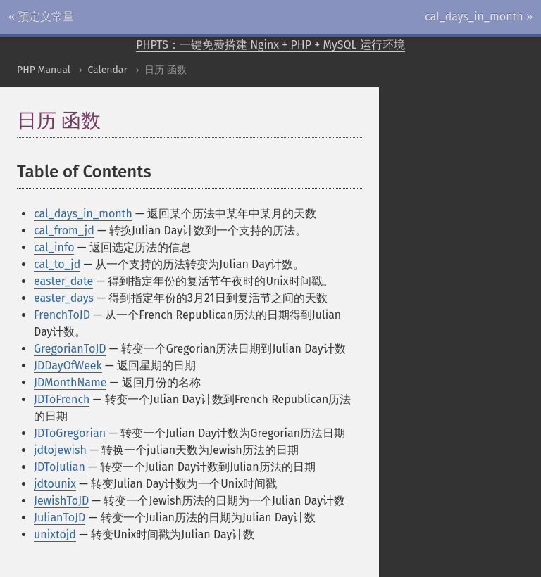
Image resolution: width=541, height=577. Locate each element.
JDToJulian (59, 467)
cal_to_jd (57, 264)
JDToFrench (61, 399)
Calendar (107, 70)
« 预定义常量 (41, 16)
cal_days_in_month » (479, 16)
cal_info (54, 247)
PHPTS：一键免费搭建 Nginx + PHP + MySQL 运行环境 (270, 44)
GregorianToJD (70, 348)
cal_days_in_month (83, 213)
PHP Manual (43, 70)
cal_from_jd (64, 230)
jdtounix (55, 483)
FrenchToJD (62, 315)
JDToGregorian (70, 433)
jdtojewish (60, 450)
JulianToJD (59, 517)
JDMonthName (70, 382)
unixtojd (55, 534)
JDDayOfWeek (68, 365)
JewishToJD (61, 500)
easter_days (64, 298)
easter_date (63, 281)
